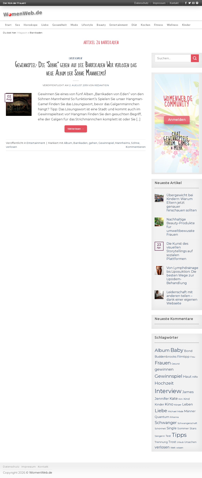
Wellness (172, 24)
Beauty (101, 24)
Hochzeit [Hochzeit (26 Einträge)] (164, 383)
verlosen (11, 146)
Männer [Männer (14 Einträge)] (189, 411)
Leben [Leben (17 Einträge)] (187, 404)
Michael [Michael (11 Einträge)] (172, 411)
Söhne (135, 142)
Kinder (186, 24)
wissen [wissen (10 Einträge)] (179, 447)
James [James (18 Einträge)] (188, 392)
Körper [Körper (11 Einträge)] (177, 404)
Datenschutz (141, 3)
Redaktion (101, 85)
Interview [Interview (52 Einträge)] (168, 391)
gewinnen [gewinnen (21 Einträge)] (164, 369)
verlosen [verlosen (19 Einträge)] (162, 447)
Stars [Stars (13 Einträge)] (193, 428)
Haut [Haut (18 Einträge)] (187, 376)
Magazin (22, 32)
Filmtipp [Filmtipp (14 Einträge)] (183, 356)
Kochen (145, 24)
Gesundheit (59, 24)
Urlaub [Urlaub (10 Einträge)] (180, 442)
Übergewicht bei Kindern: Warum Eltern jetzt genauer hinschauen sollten (181, 202)
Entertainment (118, 24)
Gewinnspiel (106, 142)
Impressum (159, 3)
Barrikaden (80, 142)
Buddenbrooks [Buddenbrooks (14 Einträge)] (165, 356)
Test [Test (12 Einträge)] (168, 435)
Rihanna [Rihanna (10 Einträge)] (174, 417)
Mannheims (122, 142)
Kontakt (174, 3)
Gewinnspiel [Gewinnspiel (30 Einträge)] (168, 376)
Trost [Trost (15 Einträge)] (172, 442)
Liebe (45, 24)
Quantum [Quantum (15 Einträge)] (162, 417)
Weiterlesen (75, 129)
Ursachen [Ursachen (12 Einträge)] (190, 442)
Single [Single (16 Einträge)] (172, 428)
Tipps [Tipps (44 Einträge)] (179, 435)
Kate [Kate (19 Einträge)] (174, 398)
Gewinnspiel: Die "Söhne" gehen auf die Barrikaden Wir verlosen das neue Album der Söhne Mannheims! (76, 69)
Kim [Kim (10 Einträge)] (181, 399)
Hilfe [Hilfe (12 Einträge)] (195, 376)
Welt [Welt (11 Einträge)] (173, 447)
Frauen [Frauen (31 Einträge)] (163, 363)
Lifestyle (87, 24)
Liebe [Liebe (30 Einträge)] (161, 410)
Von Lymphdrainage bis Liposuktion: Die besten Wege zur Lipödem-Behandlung (182, 275)
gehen (93, 142)
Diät (134, 24)
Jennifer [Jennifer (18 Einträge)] (162, 398)
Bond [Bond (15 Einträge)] (188, 351)
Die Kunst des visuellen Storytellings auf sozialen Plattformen (179, 251)
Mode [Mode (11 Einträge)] (180, 411)
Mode (74, 24)
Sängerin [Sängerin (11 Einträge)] (160, 436)
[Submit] (195, 58)
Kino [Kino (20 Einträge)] (169, 404)
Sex (17, 24)
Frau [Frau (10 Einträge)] (192, 357)
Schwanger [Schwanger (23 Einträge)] (166, 422)
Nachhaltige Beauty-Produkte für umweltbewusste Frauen (180, 227)
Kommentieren (136, 146)
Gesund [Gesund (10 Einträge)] (176, 364)
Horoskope (30, 24)
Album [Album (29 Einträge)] (162, 350)
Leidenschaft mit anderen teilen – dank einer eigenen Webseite (181, 297)
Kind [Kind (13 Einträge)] (186, 398)
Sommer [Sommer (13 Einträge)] (183, 428)
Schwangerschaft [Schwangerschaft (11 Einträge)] (187, 423)
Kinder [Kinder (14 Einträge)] (159, 404)
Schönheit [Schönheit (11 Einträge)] (160, 428)
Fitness (158, 24)
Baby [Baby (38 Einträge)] (176, 350)
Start (8, 24)
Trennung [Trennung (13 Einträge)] (161, 442)
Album (68, 142)
